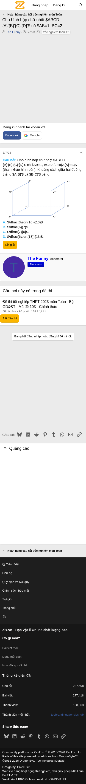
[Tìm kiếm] (80, 5)
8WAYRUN (58, 779)
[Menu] (6, 5)
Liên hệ (7, 573)
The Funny (13, 32)
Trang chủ (9, 608)
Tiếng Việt (10, 564)
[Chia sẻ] (82, 152)
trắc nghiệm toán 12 (56, 32)
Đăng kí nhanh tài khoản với (24, 127)
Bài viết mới (10, 648)
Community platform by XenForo (42, 752)
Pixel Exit (23, 767)
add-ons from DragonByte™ (59, 756)
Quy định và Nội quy (15, 582)
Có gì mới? (11, 638)
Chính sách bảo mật (15, 590)
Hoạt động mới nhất (15, 665)
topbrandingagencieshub (67, 714)
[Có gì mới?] (71, 5)
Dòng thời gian (12, 656)
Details (59, 760)
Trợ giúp (7, 599)
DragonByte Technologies (36, 760)
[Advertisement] (43, 80)
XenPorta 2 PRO (13, 779)
